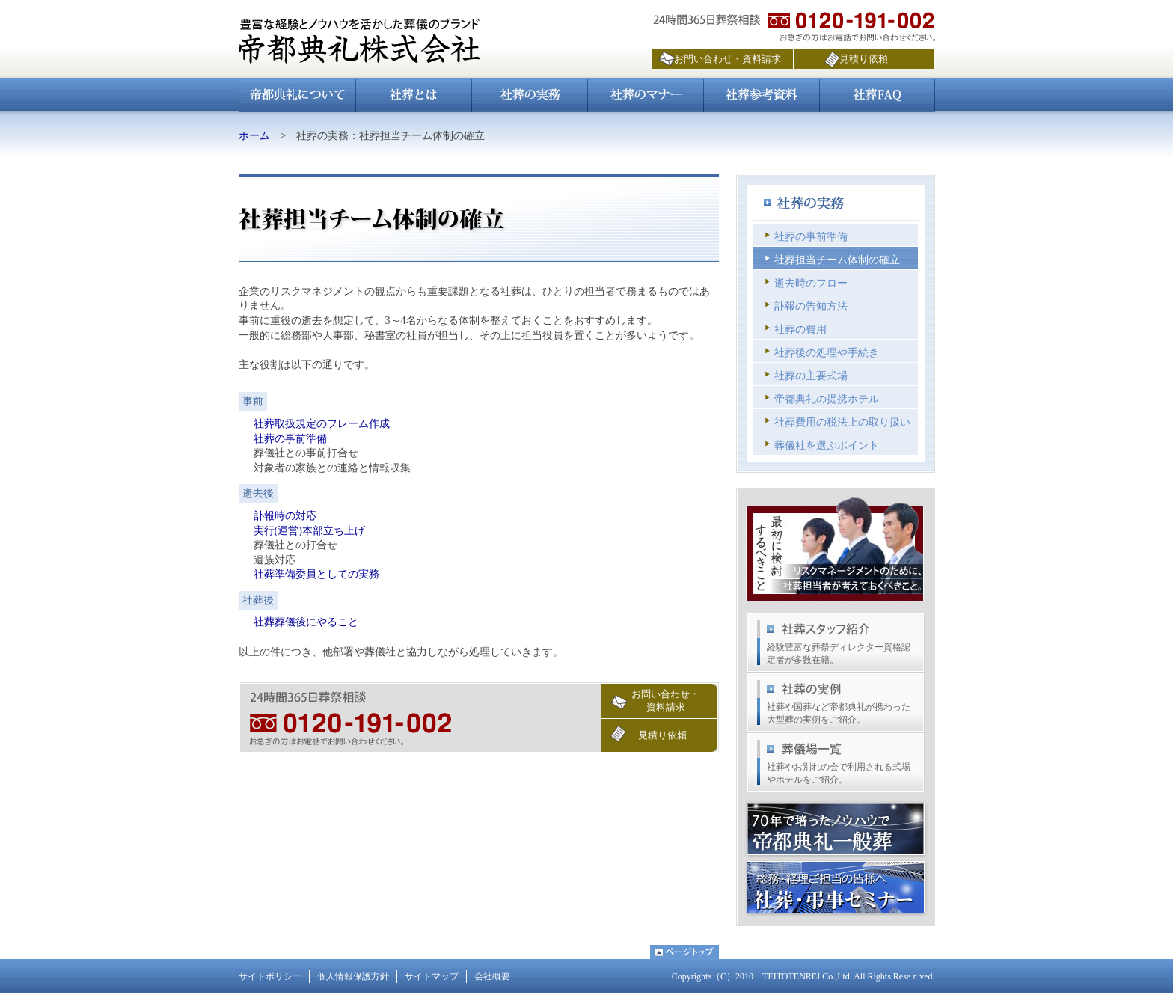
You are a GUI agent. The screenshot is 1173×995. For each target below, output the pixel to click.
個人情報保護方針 (353, 976)
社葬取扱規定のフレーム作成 (322, 423)
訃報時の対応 (285, 515)
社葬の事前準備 (290, 438)
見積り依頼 (863, 58)
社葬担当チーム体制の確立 (837, 260)
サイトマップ (432, 976)
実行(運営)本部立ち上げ (309, 530)
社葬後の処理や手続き (826, 352)
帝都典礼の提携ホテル (826, 399)
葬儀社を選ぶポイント (826, 445)
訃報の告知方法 (811, 306)
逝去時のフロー (811, 283)
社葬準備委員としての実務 (316, 574)
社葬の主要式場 (811, 376)
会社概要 (492, 976)
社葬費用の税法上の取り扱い (842, 422)
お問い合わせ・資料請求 (727, 58)
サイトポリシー (270, 976)
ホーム (254, 135)
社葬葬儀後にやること (306, 622)
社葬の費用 (800, 329)
